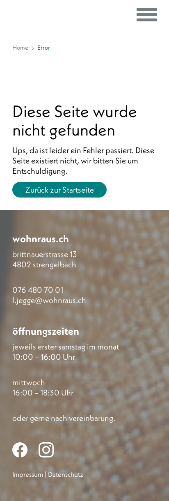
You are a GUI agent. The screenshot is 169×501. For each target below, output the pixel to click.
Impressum (27, 474)
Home (20, 47)
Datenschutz (65, 474)
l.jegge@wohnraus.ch (49, 300)
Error (43, 47)
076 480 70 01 (37, 290)
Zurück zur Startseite (59, 189)
